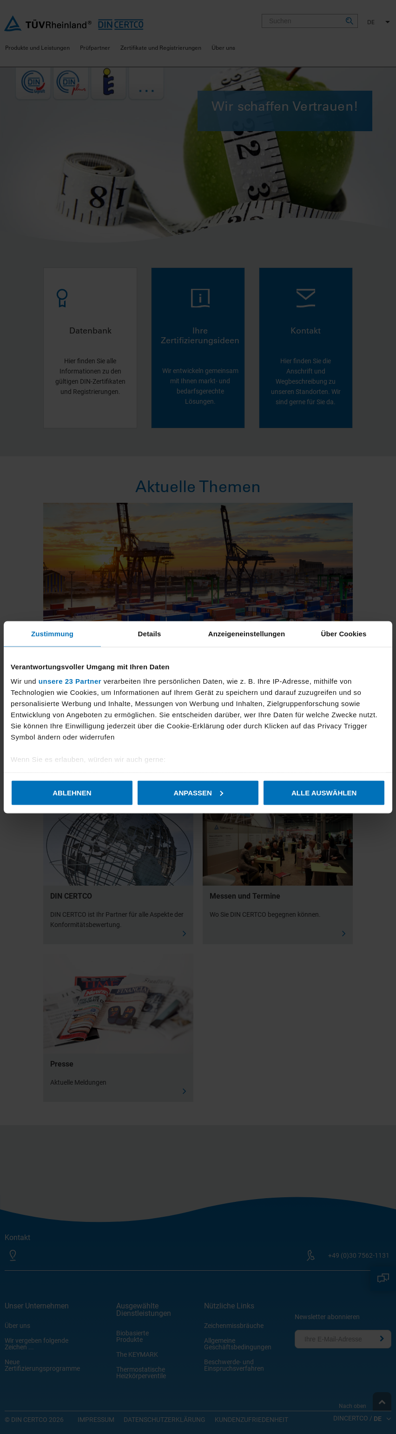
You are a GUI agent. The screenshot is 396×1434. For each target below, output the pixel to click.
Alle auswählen (323, 792)
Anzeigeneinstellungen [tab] (246, 633)
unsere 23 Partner (70, 681)
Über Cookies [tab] (344, 633)
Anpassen (198, 792)
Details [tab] (149, 633)
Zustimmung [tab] (52, 633)
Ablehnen (72, 792)
